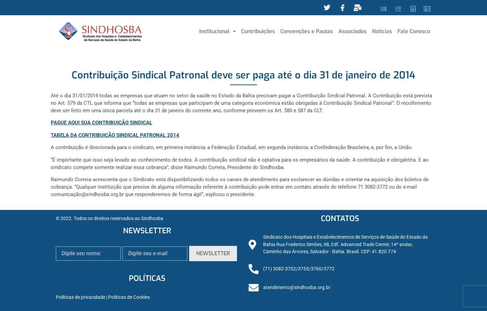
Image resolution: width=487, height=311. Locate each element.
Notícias (382, 31)
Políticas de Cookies (129, 297)
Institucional (217, 31)
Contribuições (258, 31)
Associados (353, 31)
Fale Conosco (413, 31)
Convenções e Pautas (306, 31)
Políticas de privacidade (80, 297)
